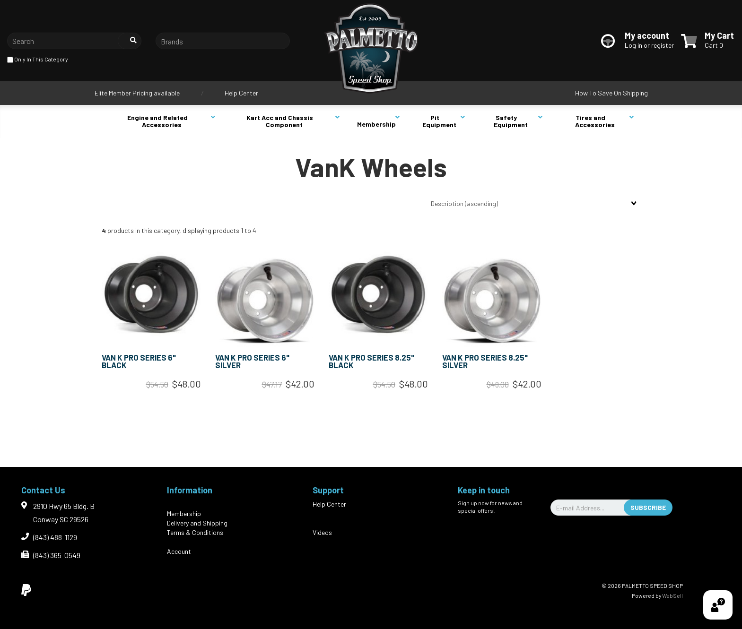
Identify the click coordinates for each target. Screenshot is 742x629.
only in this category (37, 60)
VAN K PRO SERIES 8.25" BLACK (371, 361)
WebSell (672, 595)
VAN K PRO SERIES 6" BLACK (139, 361)
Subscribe (648, 507)
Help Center (241, 93)
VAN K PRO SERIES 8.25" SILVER (485, 361)
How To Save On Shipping (611, 93)
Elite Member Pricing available (137, 93)
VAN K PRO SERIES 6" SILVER (252, 361)
